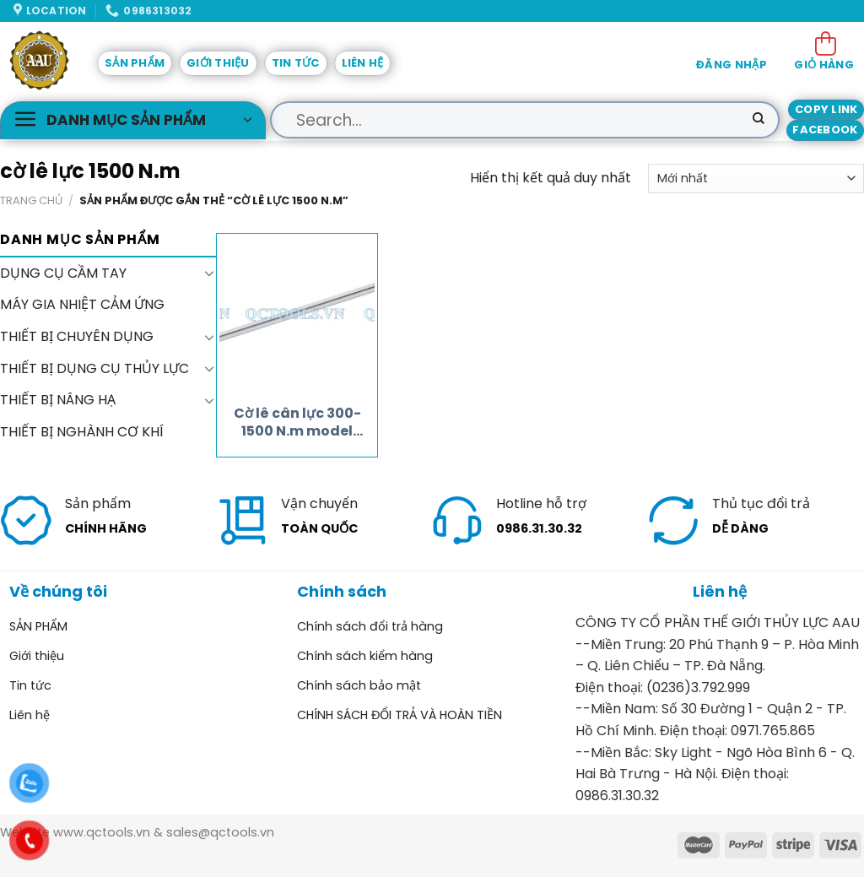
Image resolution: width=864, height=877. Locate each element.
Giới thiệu (218, 63)
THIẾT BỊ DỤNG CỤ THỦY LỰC (94, 367)
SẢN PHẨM (135, 63)
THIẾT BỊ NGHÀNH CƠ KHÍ (82, 431)
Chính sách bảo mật (359, 685)
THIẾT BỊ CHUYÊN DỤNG (77, 336)
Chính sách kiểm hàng (365, 655)
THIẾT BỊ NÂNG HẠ (58, 399)
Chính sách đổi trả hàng (370, 626)
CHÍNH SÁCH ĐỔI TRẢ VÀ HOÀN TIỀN (399, 714)
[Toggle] (209, 273)
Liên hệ (363, 63)
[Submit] (758, 119)
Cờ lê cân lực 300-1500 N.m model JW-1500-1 (297, 423)
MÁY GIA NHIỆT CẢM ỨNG (82, 304)
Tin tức (296, 63)
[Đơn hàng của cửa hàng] (756, 178)
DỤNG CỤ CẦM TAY (63, 273)
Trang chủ (31, 200)
